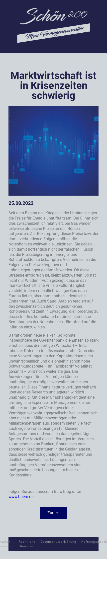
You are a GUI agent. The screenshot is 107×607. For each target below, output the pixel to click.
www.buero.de (20, 496)
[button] (53, 513)
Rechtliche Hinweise (27, 543)
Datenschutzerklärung (58, 541)
